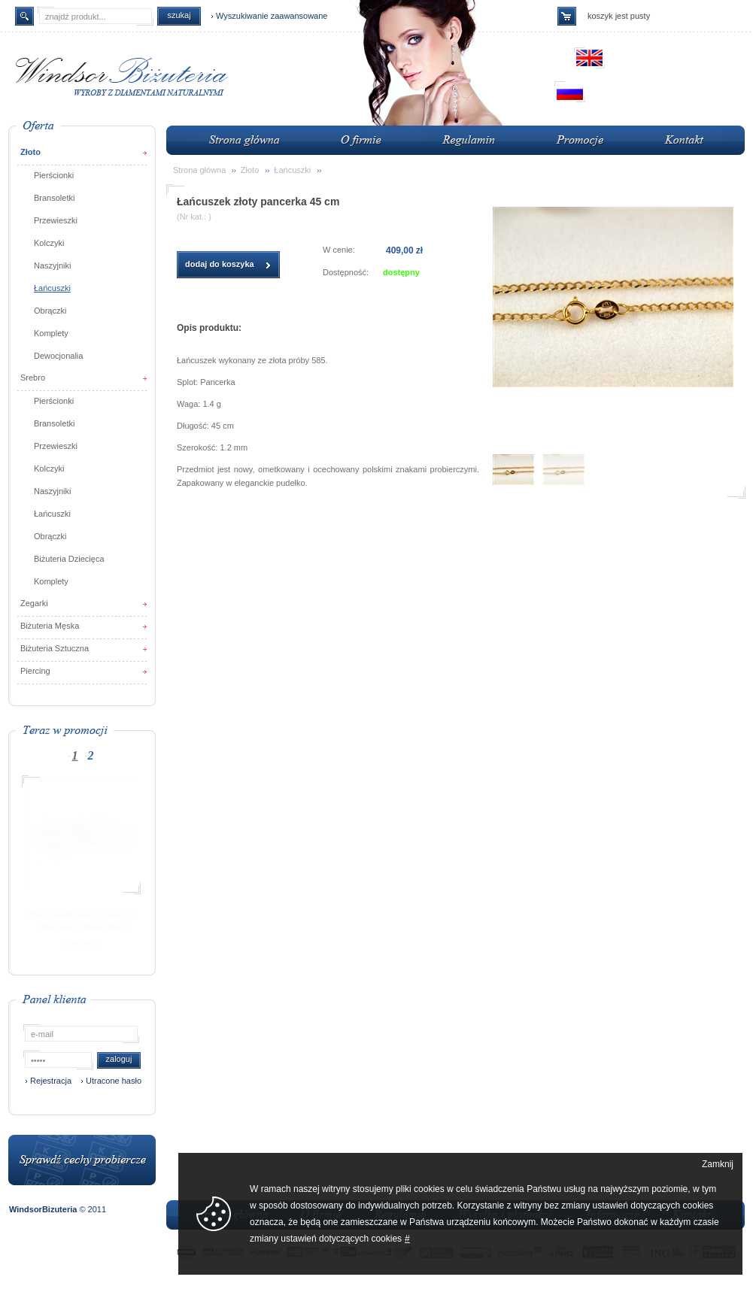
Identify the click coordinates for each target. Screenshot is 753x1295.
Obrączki (50, 310)
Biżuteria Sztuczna (54, 648)
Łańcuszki (52, 288)
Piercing (35, 670)
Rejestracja (50, 1080)
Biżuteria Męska (49, 625)
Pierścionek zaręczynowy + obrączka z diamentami (82, 920)
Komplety (51, 333)
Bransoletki (54, 197)
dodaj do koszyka (219, 263)
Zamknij (717, 1164)
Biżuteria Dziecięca (69, 558)
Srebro (32, 377)
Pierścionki (54, 175)
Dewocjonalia (58, 355)
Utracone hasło (113, 1080)
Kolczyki (49, 242)
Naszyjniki (52, 265)
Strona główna (199, 169)
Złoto (30, 151)
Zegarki (34, 603)
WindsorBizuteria (44, 1209)
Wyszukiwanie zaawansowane (271, 15)
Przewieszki (55, 220)
